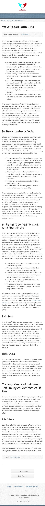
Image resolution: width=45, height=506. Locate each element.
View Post (20, 20)
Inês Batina (25, 34)
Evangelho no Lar (32, 486)
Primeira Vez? (18, 486)
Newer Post (23, 471)
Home (3, 20)
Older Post (22, 476)
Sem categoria (11, 20)
